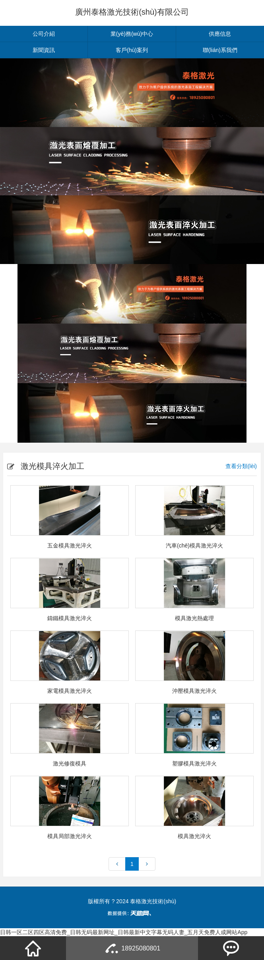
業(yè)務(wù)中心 (132, 34)
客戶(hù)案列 (132, 50)
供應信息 (220, 34)
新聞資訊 (44, 50)
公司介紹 (44, 34)
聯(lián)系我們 (220, 50)
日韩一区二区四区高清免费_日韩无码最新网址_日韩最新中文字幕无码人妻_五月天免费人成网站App (123, 932)
